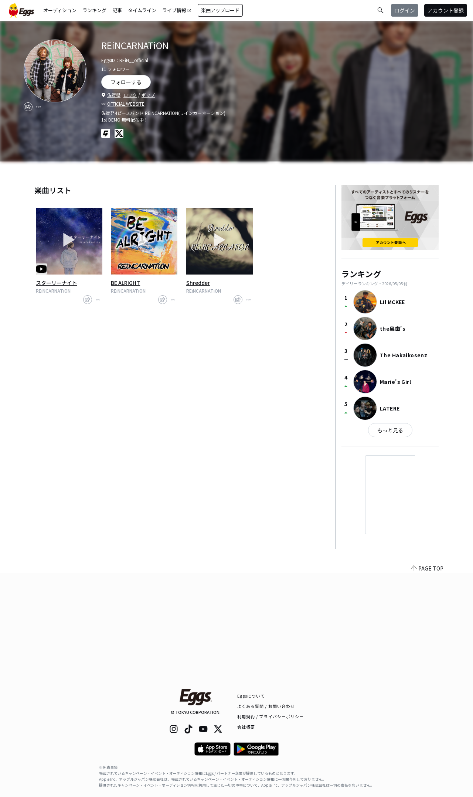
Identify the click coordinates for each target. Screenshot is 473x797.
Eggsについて (251, 696)
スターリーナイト (56, 282)
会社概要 (246, 727)
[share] (28, 106)
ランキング (94, 10)
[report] (38, 106)
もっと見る (390, 430)
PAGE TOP (427, 675)
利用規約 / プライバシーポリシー (270, 716)
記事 (117, 10)
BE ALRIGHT (125, 282)
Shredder (198, 282)
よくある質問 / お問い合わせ (266, 706)
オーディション (59, 10)
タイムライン (142, 10)
